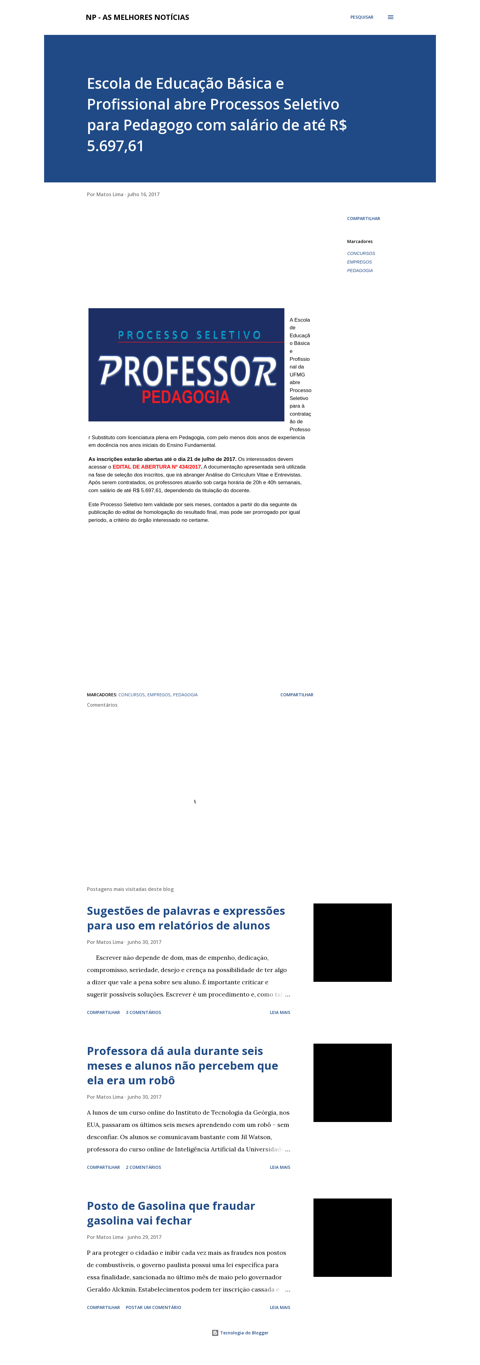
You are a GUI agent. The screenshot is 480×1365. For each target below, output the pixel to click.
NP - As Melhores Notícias (137, 17)
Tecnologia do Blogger (240, 1348)
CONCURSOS (361, 253)
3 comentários (143, 1027)
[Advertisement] (133, 264)
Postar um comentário (153, 1322)
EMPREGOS (359, 262)
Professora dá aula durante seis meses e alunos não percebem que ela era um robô (182, 1080)
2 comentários (143, 1182)
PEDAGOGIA (360, 270)
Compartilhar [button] (363, 218)
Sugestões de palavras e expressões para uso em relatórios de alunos (186, 933)
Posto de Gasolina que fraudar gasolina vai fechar (171, 1228)
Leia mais (280, 1027)
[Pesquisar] (362, 17)
